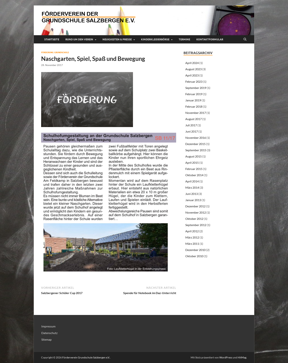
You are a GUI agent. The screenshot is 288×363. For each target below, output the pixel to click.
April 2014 (192, 181)
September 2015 (195, 150)
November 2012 (195, 212)
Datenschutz (49, 333)
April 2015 (192, 162)
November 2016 (195, 137)
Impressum (48, 326)
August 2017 (193, 119)
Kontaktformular (209, 39)
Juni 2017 (191, 131)
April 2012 (192, 231)
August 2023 (193, 69)
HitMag (242, 357)
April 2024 (192, 63)
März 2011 (192, 243)
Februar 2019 (193, 94)
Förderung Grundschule (55, 52)
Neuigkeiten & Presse (117, 39)
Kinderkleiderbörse (155, 39)
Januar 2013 (193, 200)
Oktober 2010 (194, 256)
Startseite (51, 39)
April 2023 (192, 75)
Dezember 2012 (195, 206)
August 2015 (193, 156)
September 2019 (195, 87)
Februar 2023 (193, 81)
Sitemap (46, 339)
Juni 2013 (191, 193)
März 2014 (192, 187)
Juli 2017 (191, 125)
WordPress (225, 357)
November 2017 (195, 112)
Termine (184, 39)
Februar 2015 (193, 168)
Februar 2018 (193, 106)
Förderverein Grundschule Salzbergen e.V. (86, 357)
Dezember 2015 (195, 144)
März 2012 (192, 237)
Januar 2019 (193, 100)
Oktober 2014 (194, 175)
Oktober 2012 (194, 218)
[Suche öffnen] (245, 39)
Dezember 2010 (195, 250)
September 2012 (195, 225)
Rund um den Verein (79, 39)
